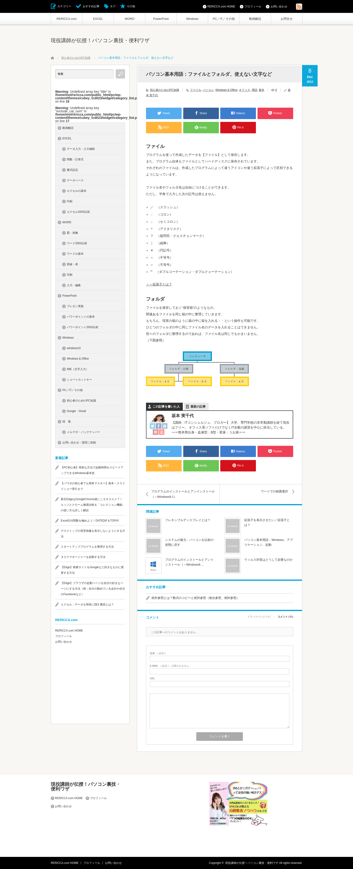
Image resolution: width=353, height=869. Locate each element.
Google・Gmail (76, 411)
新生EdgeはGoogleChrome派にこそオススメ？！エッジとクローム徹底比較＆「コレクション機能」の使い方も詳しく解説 (93, 505)
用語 (254, 90)
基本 (261, 90)
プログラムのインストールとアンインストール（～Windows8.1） (183, 494)
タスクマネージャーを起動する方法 (83, 557)
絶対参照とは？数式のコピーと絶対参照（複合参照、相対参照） (195, 598)
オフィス (244, 90)
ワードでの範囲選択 (274, 491)
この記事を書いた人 (166, 406)
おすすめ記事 (91, 6)
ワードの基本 (75, 253)
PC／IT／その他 (224, 19)
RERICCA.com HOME (221, 6)
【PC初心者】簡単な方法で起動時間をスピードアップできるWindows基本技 (92, 470)
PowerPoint (161, 19)
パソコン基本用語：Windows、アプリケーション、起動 (268, 542)
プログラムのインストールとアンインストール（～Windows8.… (189, 562)
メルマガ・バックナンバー (83, 432)
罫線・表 (72, 264)
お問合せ (287, 19)
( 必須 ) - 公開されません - (170, 666)
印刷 (69, 201)
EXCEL (98, 19)
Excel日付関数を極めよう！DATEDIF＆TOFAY (90, 520)
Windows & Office (226, 90)
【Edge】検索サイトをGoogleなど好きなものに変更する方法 (92, 570)
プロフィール (252, 6)
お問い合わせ (279, 6)
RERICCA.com (67, 19)
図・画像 (72, 232)
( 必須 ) (157, 653)
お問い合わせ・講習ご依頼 (79, 442)
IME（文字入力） (77, 369)
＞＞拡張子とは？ (159, 284)
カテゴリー (64, 6)
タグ (112, 6)
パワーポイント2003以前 (82, 327)
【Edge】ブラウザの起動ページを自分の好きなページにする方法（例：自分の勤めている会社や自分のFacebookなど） (93, 588)
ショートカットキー (79, 379)
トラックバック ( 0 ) (259, 616)
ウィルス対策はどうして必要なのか (268, 559)
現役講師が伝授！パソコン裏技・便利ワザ (100, 40)
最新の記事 (198, 406)
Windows (192, 19)
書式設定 (72, 170)
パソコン (208, 90)
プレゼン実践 (75, 306)
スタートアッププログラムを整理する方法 (87, 546)
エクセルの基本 (76, 190)
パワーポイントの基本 (81, 316)
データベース (75, 180)
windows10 (74, 348)
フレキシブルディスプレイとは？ (187, 520)
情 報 (66, 421)
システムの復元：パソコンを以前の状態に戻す (189, 542)
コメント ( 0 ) (285, 616)
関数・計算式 (75, 159)
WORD (129, 19)
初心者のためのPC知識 (164, 90)
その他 (131, 6)
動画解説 (255, 19)
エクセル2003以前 (78, 211)
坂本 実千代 (183, 415)
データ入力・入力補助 (81, 149)
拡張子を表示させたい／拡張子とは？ (267, 522)
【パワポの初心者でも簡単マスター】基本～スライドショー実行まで (93, 486)
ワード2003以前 (77, 243)
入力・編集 (74, 285)
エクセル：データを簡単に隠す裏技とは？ (87, 604)
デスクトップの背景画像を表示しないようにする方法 (93, 533)
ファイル (195, 90)
